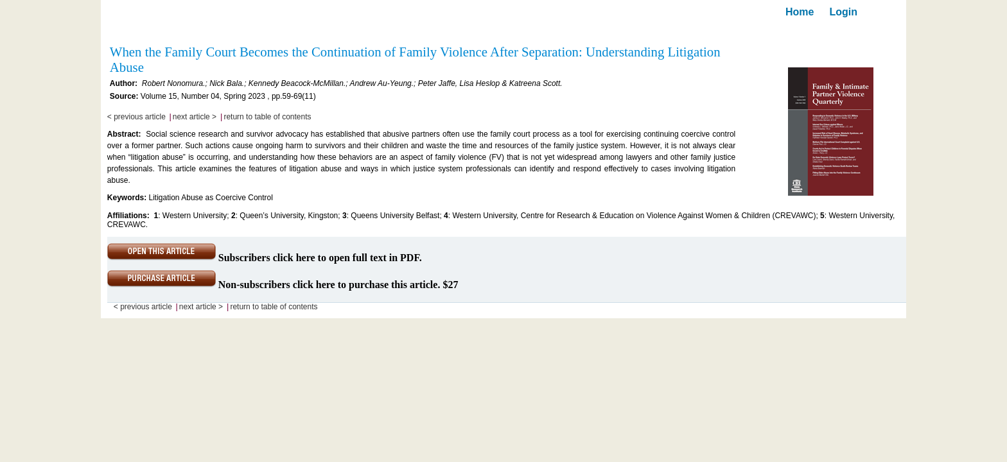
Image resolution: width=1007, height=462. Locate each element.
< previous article (136, 116)
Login (843, 11)
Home (799, 11)
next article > (194, 116)
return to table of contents (267, 116)
